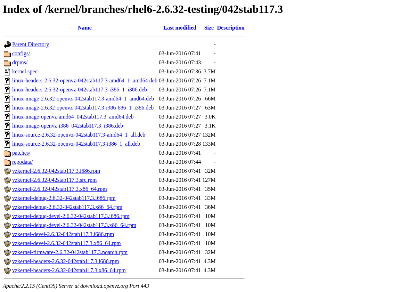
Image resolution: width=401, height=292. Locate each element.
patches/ (21, 153)
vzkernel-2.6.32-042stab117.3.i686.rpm (56, 171)
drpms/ (19, 62)
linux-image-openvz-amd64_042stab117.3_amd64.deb (73, 117)
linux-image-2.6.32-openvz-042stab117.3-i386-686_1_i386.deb (83, 108)
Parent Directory (30, 44)
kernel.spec (24, 71)
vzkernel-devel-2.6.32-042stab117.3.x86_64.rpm (66, 243)
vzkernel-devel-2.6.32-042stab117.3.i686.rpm (63, 234)
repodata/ (22, 162)
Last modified (179, 28)
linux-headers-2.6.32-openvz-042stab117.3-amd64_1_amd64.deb (84, 80)
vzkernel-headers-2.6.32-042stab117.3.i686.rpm (65, 261)
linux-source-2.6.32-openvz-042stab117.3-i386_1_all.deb (76, 144)
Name (85, 28)
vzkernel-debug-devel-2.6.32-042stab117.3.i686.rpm (71, 216)
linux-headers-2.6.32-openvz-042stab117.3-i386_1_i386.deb (79, 89)
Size (209, 28)
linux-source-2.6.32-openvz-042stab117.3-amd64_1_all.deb (78, 135)
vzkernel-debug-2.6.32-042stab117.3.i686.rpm (64, 198)
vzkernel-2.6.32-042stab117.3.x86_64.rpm (59, 189)
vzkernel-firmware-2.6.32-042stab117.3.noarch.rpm (70, 252)
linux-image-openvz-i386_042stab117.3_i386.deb (67, 126)
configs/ (21, 53)
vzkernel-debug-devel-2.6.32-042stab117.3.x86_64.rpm (74, 225)
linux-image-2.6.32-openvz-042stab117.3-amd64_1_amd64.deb (83, 99)
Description (231, 28)
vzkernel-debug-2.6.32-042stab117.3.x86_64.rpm (67, 207)
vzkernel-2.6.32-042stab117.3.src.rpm (54, 180)
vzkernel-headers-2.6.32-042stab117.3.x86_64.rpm (69, 270)
